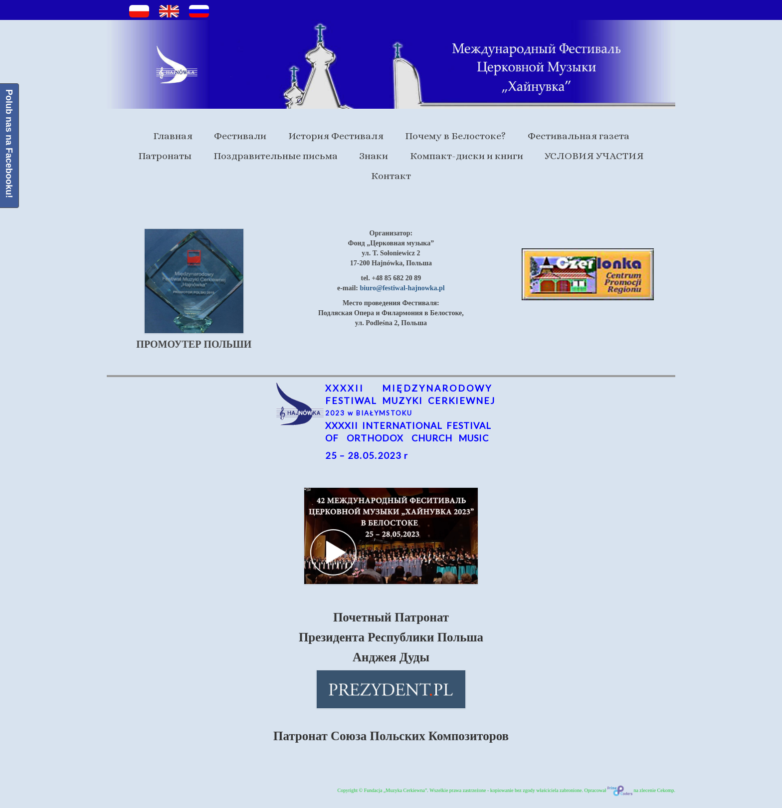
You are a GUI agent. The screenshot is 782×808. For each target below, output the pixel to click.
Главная (173, 136)
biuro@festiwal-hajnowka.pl (402, 288)
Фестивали (240, 136)
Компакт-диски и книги (466, 156)
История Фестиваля (336, 136)
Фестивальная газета (578, 136)
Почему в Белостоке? (455, 136)
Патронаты (165, 156)
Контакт (391, 176)
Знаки (373, 156)
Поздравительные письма (275, 156)
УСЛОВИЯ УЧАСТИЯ (594, 156)
